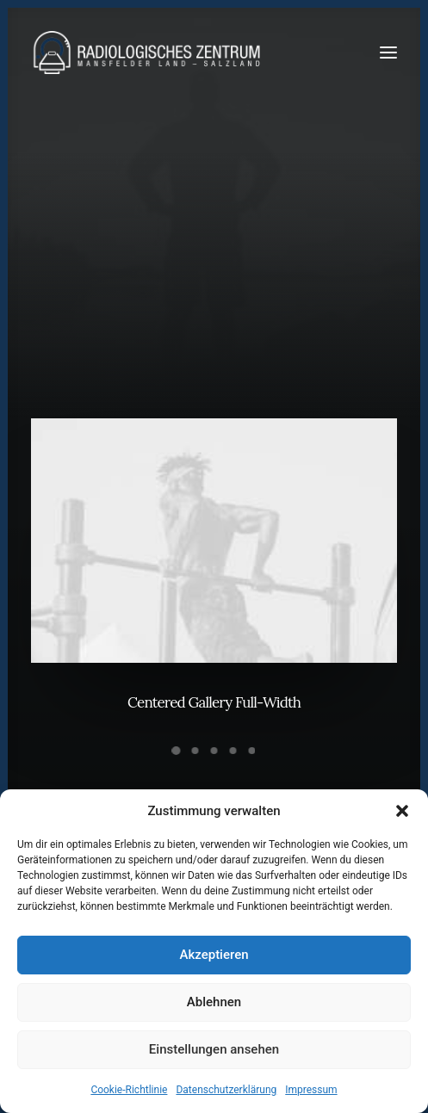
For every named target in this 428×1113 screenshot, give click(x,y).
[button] (402, 810)
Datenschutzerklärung (226, 1090)
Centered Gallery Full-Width (214, 704)
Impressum (311, 1090)
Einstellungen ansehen (214, 1049)
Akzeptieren (213, 954)
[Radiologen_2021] (149, 52)
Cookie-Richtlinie (128, 1090)
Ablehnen (214, 1002)
